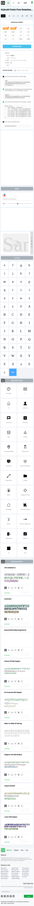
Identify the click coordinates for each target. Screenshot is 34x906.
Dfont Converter (5, 876)
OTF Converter (4, 870)
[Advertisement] (17, 157)
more (13, 372)
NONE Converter (15, 876)
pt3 (13, 35)
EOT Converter (25, 870)
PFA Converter (25, 871)
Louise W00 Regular (10, 817)
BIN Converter (4, 873)
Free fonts (3, 3)
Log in (25, 3)
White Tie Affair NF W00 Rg (13, 723)
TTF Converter (25, 868)
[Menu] (18, 3)
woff (5, 32)
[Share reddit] (5, 896)
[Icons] (27, 15)
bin (5, 35)
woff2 (13, 32)
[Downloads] (12, 588)
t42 (5, 39)
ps (20, 35)
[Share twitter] (8, 896)
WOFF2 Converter (16, 871)
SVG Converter (15, 870)
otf (21, 32)
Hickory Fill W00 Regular (12, 661)
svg (21, 28)
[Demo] (13, 15)
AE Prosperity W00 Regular (13, 692)
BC (11, 62)
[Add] (3, 15)
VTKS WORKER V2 (10, 568)
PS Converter (25, 873)
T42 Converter (15, 875)
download (17, 46)
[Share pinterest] (11, 896)
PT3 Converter (15, 873)
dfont (20, 39)
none (28, 39)
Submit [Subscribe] (28, 896)
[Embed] (18, 588)
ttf (5, 28)
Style (22, 850)
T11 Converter (25, 875)
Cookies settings (15, 878)
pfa (28, 32)
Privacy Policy (4, 878)
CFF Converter (4, 875)
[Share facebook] (2, 896)
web (13, 28)
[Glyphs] (18, 15)
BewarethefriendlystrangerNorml (15, 630)
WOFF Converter (5, 871)
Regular (12, 55)
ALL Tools (24, 876)
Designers (16, 850)
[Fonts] (31, 15)
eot (28, 28)
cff (28, 35)
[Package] (22, 15)
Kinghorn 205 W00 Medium (13, 755)
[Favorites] (8, 15)
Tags (27, 850)
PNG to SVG (3, 868)
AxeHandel (7, 599)
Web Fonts (9, 850)
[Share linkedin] (14, 896)
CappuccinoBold (9, 786)
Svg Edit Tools (15, 868)
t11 (13, 39)
